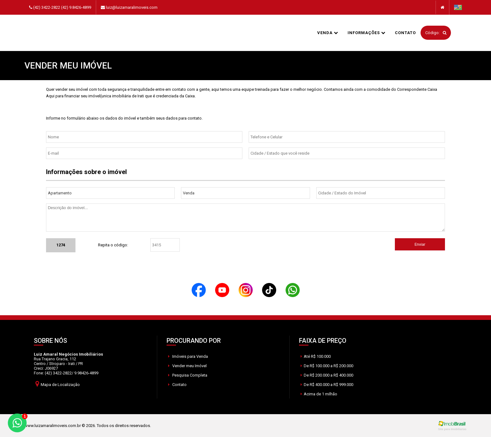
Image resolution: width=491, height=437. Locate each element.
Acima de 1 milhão (319, 394)
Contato (405, 32)
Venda (327, 32)
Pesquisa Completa (187, 375)
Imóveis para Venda (188, 356)
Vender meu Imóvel (187, 365)
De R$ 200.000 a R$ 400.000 (327, 375)
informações (366, 32)
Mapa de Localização (57, 383)
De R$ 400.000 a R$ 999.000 (327, 384)
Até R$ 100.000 (316, 356)
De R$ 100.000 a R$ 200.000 (327, 365)
